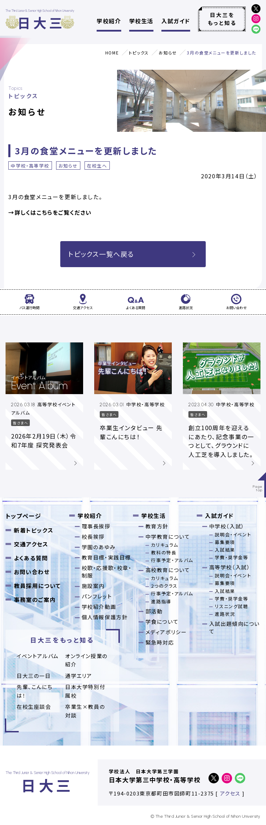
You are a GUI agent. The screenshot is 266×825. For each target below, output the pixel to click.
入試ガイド (175, 21)
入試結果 (225, 549)
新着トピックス (33, 530)
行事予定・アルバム (172, 560)
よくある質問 (31, 558)
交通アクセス (31, 544)
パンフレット (97, 596)
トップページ (24, 515)
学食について (162, 621)
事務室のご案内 (35, 599)
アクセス (230, 793)
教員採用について (37, 585)
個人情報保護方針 (105, 617)
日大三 (41, 22)
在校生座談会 (34, 706)
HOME (112, 53)
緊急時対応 (159, 642)
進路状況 (225, 614)
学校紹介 (109, 21)
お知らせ (168, 53)
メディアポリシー (166, 632)
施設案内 (93, 585)
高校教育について (167, 569)
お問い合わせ (32, 572)
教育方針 (156, 526)
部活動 (154, 611)
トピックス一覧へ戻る (133, 254)
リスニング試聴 (231, 606)
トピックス (139, 53)
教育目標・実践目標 (106, 557)
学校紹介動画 (99, 606)
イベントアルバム (38, 656)
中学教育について (167, 536)
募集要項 (225, 542)
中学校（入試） (227, 526)
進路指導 (161, 601)
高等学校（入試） (229, 567)
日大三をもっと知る (222, 18)
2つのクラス (164, 585)
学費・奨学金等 (231, 557)
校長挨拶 (93, 536)
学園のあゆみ (99, 547)
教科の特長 (163, 552)
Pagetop (258, 488)
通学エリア (78, 675)
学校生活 (141, 21)
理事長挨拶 (96, 526)
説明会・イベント (233, 534)
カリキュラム (164, 545)
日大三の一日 (34, 675)
